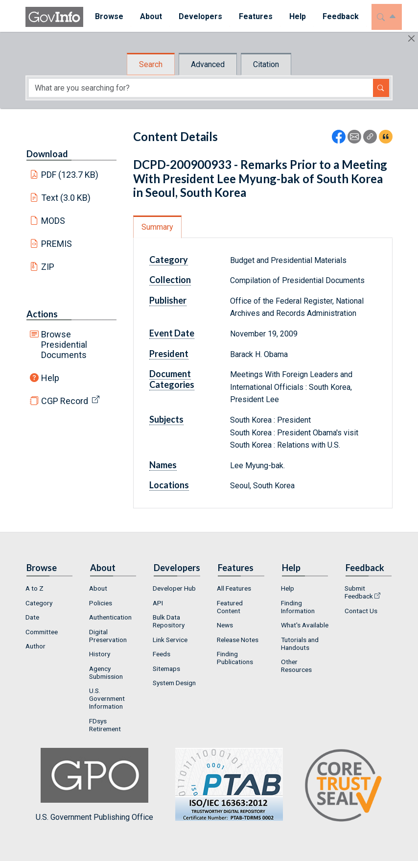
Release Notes (237, 640)
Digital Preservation (108, 636)
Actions (42, 314)
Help (50, 378)
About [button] (148, 16)
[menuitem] (105, 17)
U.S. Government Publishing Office (224, 785)
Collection (170, 279)
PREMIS (56, 244)
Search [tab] (151, 64)
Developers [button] (197, 16)
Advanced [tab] (208, 64)
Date (32, 617)
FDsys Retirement (105, 725)
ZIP (47, 267)
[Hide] (411, 38)
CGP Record (64, 401)
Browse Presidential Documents (64, 344)
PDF (70, 174)
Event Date (171, 333)
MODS (53, 220)
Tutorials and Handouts (300, 643)
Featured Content (230, 607)
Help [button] (294, 16)
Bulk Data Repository (169, 621)
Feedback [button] (337, 16)
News (225, 625)
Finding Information (298, 607)
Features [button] (252, 16)
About (98, 588)
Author (35, 646)
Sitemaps (166, 668)
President (168, 353)
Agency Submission (106, 672)
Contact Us (361, 611)
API (158, 603)
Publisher (167, 300)
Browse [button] (106, 16)
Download (47, 153)
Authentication (110, 617)
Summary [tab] (157, 227)
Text (66, 197)
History (99, 654)
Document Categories (171, 379)
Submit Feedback (359, 592)
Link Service (170, 640)
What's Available (304, 625)
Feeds (161, 654)
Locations (169, 484)
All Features (234, 588)
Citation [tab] (266, 64)
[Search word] (201, 88)
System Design (174, 683)
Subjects (166, 419)
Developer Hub (174, 588)
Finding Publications (235, 658)
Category (168, 259)
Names (163, 464)
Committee (41, 632)
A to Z (34, 588)
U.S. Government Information (107, 698)
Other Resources (296, 665)
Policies (100, 603)
